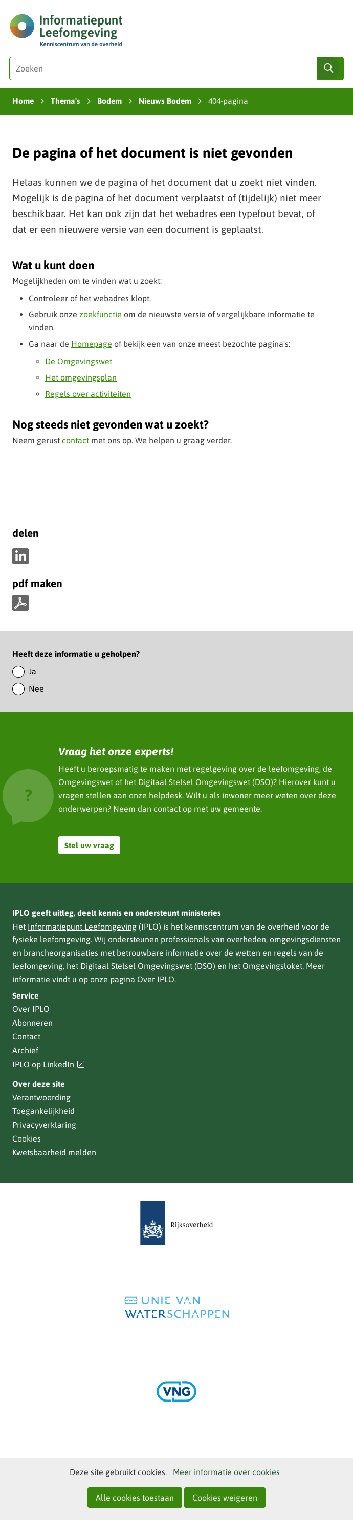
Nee (36, 688)
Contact (26, 1036)
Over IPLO (155, 979)
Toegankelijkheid (43, 1110)
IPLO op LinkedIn (48, 1065)
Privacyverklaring (44, 1124)
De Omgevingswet (78, 361)
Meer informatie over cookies (226, 1472)
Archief (25, 1050)
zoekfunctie (100, 314)
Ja (32, 671)
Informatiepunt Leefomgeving (82, 926)
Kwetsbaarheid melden (54, 1152)
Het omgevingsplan (81, 377)
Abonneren (32, 1022)
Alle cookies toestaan (135, 1497)
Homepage (91, 343)
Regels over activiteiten (88, 393)
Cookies (26, 1138)
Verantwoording (41, 1097)
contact (75, 440)
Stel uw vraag (89, 845)
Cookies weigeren (224, 1497)
